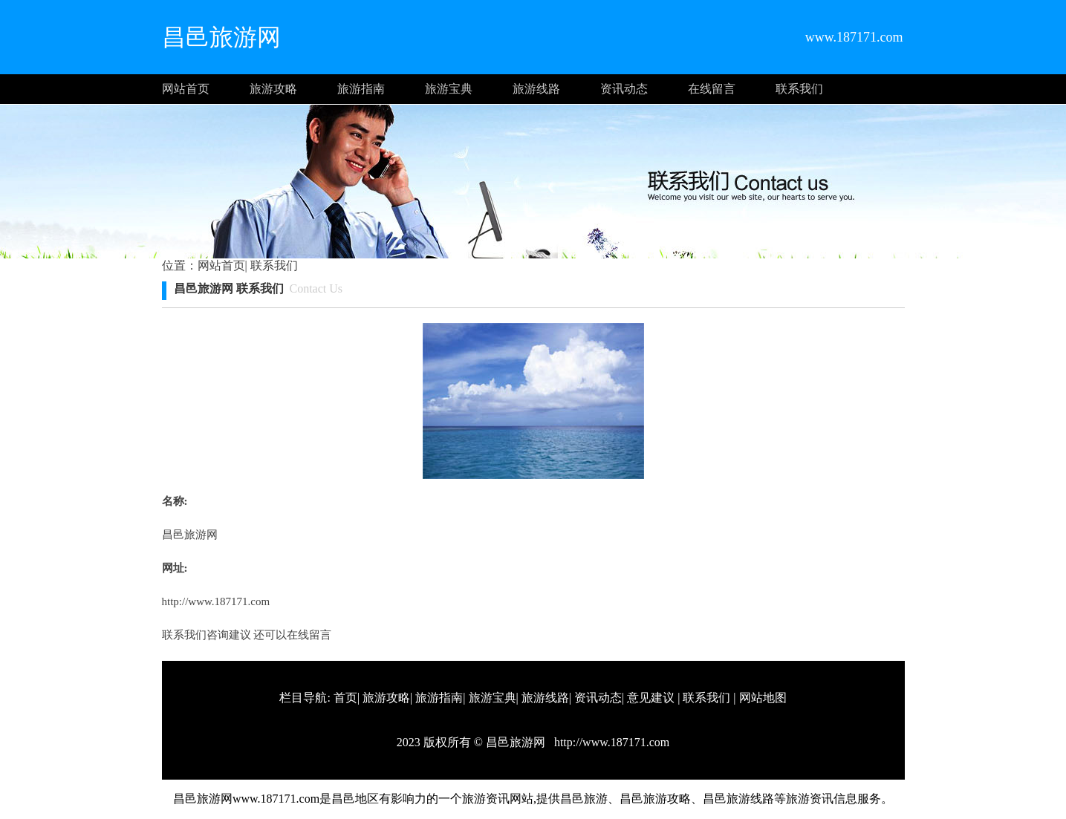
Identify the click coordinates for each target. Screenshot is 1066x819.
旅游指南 (361, 88)
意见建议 (651, 697)
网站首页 (185, 88)
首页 (345, 697)
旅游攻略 (273, 88)
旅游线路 (536, 88)
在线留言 (711, 88)
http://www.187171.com (216, 601)
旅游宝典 (448, 88)
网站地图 (763, 697)
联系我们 (799, 88)
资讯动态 (624, 88)
